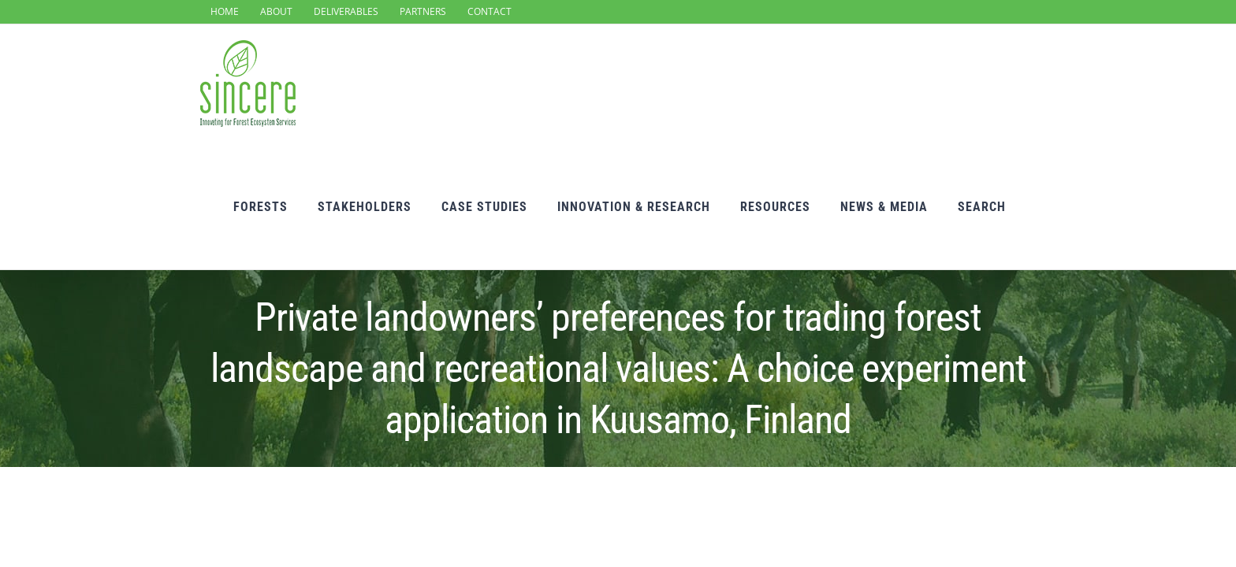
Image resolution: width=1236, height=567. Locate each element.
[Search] (1012, 86)
